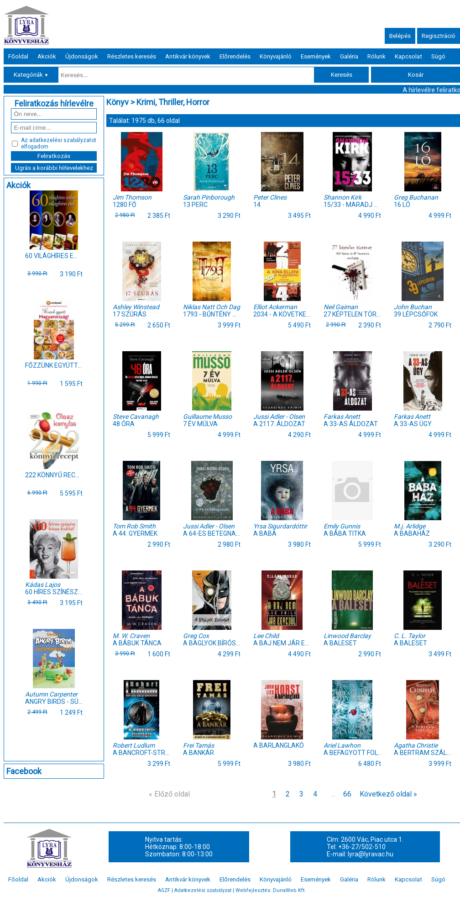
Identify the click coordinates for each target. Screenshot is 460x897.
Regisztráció (438, 35)
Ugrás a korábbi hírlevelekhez (54, 167)
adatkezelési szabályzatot (62, 140)
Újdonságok (81, 56)
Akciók (46, 56)
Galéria (349, 56)
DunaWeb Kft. (289, 890)
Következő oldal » (388, 794)
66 (347, 794)
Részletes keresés (131, 56)
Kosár (415, 74)
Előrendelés (235, 56)
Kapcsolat (408, 56)
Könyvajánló (276, 56)
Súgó (438, 56)
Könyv (117, 102)
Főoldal (18, 56)
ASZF (164, 890)
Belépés (400, 35)
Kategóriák (31, 74)
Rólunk (376, 56)
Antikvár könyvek (187, 56)
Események (316, 56)
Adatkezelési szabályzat (202, 890)
